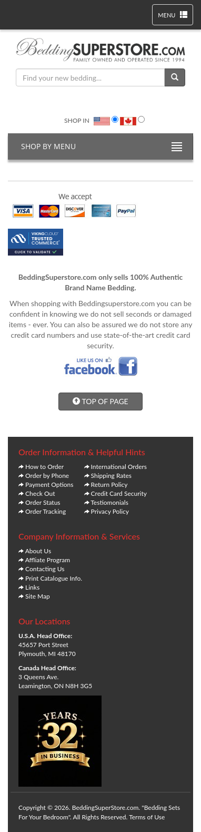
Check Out (40, 493)
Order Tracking (45, 511)
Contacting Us (44, 569)
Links (32, 587)
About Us (38, 551)
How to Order (44, 467)
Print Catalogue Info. (53, 578)
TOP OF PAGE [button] (100, 401)
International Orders (119, 467)
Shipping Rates (111, 475)
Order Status (42, 502)
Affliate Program (48, 560)
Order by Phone (47, 475)
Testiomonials (109, 502)
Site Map (37, 596)
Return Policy (109, 484)
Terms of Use (147, 817)
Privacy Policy (110, 511)
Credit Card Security (119, 493)
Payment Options (49, 484)
